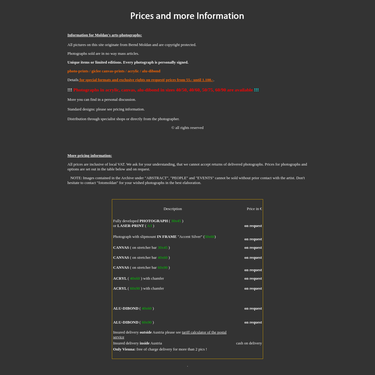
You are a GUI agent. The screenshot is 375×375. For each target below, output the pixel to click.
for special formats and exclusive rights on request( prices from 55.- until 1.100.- (146, 79)
